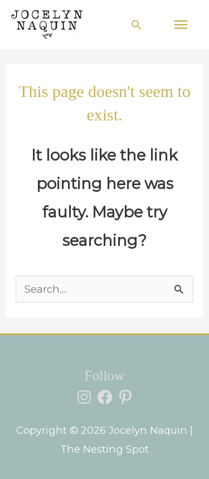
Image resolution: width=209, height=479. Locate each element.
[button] (136, 24)
